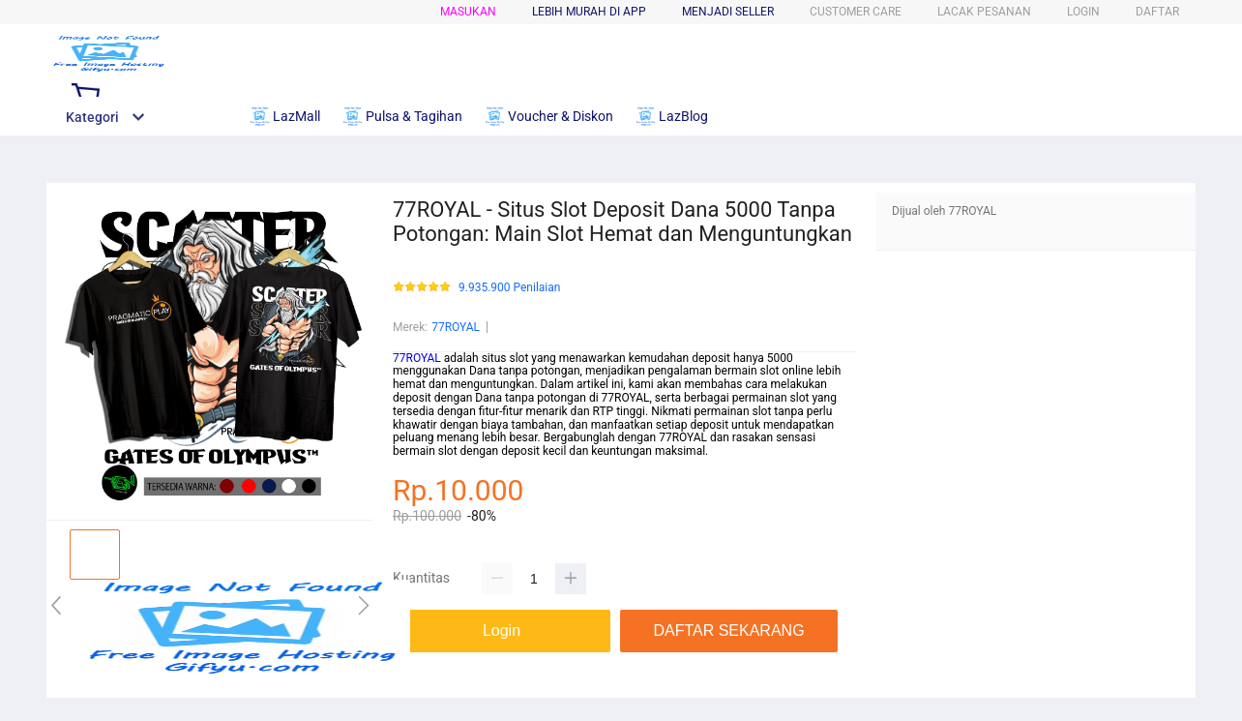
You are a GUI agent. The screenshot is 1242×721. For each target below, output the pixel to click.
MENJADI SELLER (728, 11)
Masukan (468, 11)
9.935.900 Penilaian (509, 288)
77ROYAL (455, 327)
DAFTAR (1157, 11)
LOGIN (1083, 11)
